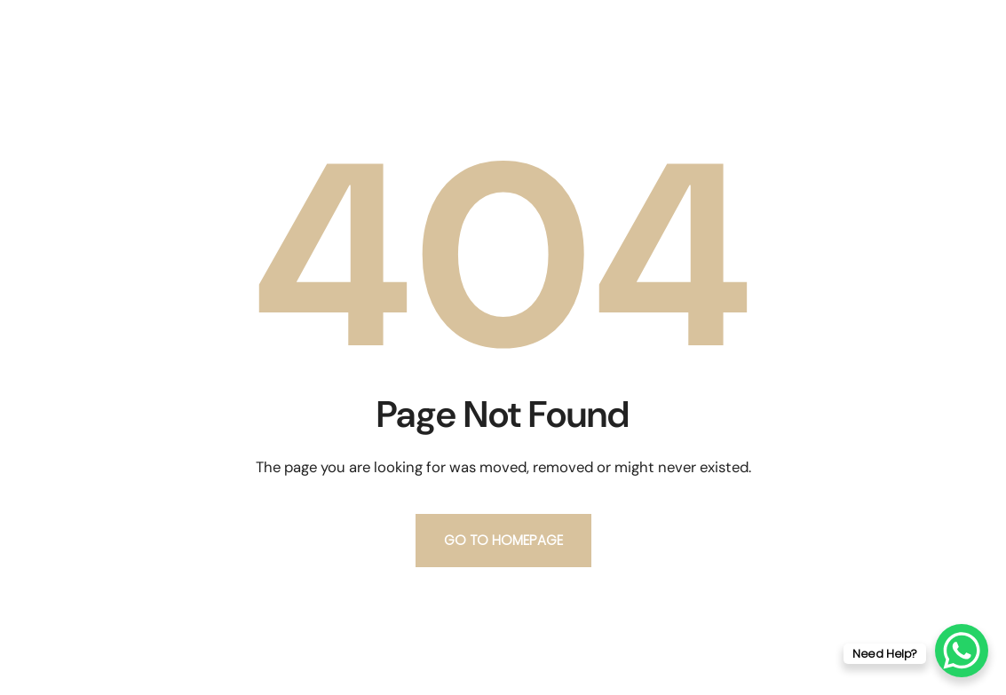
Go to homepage (503, 540)
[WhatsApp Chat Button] (961, 650)
